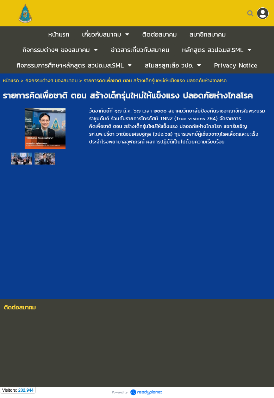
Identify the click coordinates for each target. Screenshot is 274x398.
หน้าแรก (11, 80)
